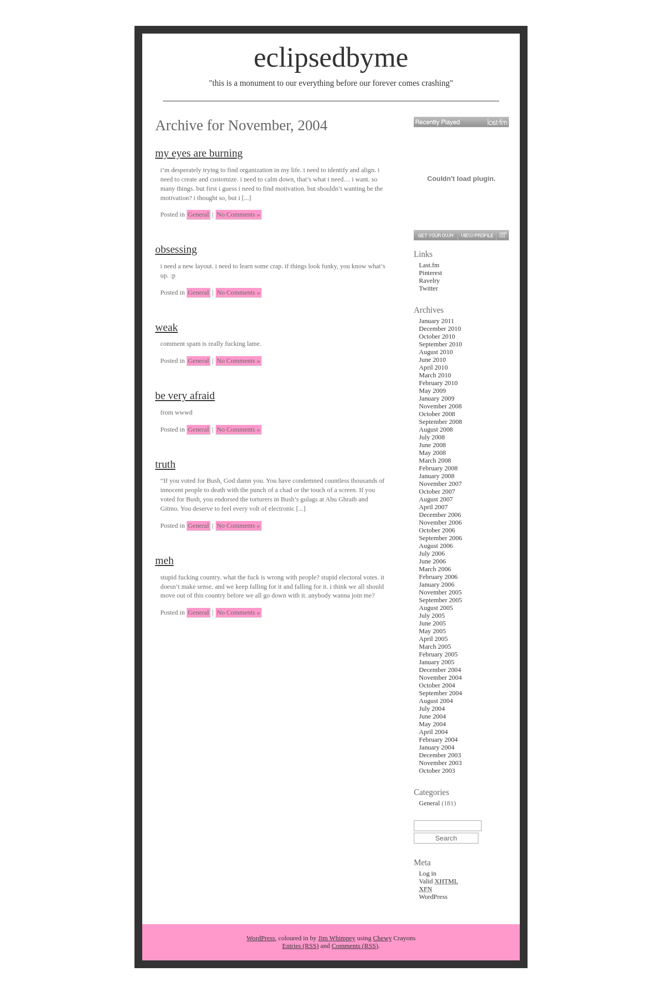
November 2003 (440, 763)
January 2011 (436, 321)
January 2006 (437, 584)
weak (166, 327)
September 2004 (440, 693)
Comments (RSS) (355, 946)
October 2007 (437, 491)
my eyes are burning (199, 153)
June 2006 (432, 561)
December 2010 (440, 328)
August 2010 (436, 352)
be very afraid (185, 395)
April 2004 (433, 732)
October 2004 (437, 685)
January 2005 (437, 662)
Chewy (382, 938)
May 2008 (432, 452)
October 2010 (437, 336)
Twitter (428, 288)
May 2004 (432, 724)
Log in (428, 873)
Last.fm (429, 265)
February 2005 (438, 654)
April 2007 (433, 507)
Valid (438, 881)
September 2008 (440, 421)
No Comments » (238, 214)
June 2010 (432, 359)
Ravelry (429, 280)
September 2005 (440, 600)
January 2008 (437, 476)
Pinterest (430, 273)
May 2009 (432, 390)
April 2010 (433, 367)
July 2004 (432, 708)
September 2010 (440, 344)
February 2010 (438, 383)
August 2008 (436, 429)
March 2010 (435, 375)
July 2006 (432, 553)
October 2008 (437, 414)
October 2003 (437, 770)
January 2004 (437, 747)
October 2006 (437, 530)
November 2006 (440, 522)
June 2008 (432, 445)
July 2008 (432, 437)
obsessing (176, 249)
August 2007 (436, 499)
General (198, 214)
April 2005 (433, 639)
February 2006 (438, 576)
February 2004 (438, 739)
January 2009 (437, 398)
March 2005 (435, 646)
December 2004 (440, 670)
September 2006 (440, 538)
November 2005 (440, 592)
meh (164, 560)
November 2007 (440, 483)
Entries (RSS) (300, 946)
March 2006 (435, 569)
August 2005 (436, 607)
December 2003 (440, 755)
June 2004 (432, 716)
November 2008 (440, 406)
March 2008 (435, 460)
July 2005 (432, 615)
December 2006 (440, 514)
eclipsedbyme (330, 57)
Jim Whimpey (336, 938)
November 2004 (440, 677)
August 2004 (436, 701)
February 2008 (438, 468)
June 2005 (432, 623)
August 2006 (436, 545)
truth (165, 464)
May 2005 (432, 631)
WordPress (433, 896)
